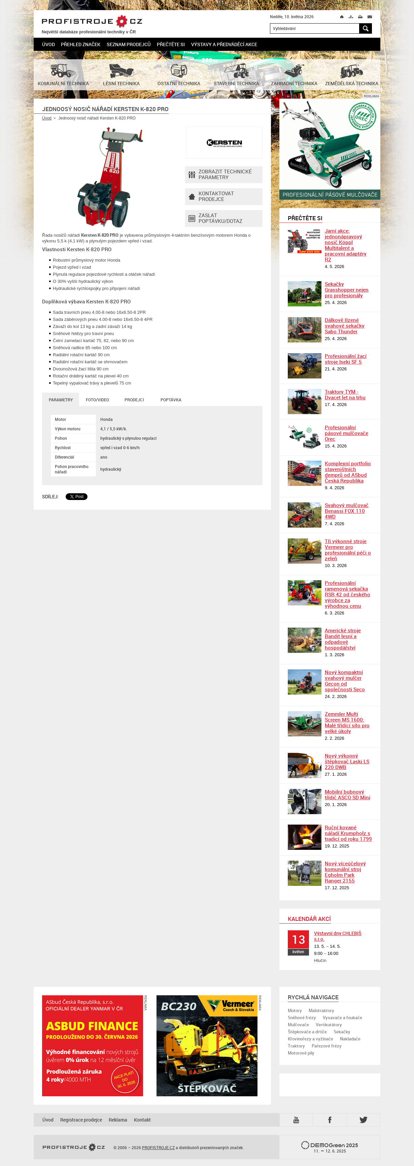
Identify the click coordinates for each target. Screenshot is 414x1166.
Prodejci (134, 399)
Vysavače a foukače (342, 1017)
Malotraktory (321, 1010)
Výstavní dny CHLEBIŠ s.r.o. (337, 936)
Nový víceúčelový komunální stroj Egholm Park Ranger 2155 (345, 872)
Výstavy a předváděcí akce (224, 44)
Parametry (61, 399)
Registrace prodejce (81, 1120)
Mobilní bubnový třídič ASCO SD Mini (347, 794)
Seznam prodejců (129, 44)
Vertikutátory (329, 1025)
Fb (331, 1120)
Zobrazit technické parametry (220, 174)
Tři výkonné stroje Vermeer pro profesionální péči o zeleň (348, 550)
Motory (295, 1010)
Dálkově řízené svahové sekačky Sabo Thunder (345, 326)
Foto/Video (97, 399)
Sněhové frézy (302, 1017)
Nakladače (350, 1039)
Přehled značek (80, 44)
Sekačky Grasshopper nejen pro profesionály (347, 289)
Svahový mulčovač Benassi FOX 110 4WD (347, 511)
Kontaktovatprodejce (211, 196)
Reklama (118, 1120)
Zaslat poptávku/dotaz (215, 218)
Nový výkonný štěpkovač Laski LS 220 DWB (347, 761)
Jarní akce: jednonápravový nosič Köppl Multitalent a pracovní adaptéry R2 (346, 245)
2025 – (329, 1147)
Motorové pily (301, 1053)
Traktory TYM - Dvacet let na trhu (345, 394)
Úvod (48, 44)
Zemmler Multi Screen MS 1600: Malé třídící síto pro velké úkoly (347, 722)
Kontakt (142, 1120)
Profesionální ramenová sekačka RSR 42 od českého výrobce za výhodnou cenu (347, 594)
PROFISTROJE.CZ (92, 22)
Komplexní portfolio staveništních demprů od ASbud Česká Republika (348, 472)
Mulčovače (298, 1025)
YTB (297, 1120)
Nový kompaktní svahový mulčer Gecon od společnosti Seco (345, 681)
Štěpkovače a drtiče (307, 1032)
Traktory (296, 1046)
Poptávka (171, 399)
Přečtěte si (171, 44)
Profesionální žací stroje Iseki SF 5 (346, 359)
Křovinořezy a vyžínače (310, 1039)
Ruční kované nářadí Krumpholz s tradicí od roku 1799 (348, 833)
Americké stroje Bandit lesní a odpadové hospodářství (343, 639)
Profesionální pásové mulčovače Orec (346, 433)
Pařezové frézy (327, 1046)
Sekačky (342, 1032)
